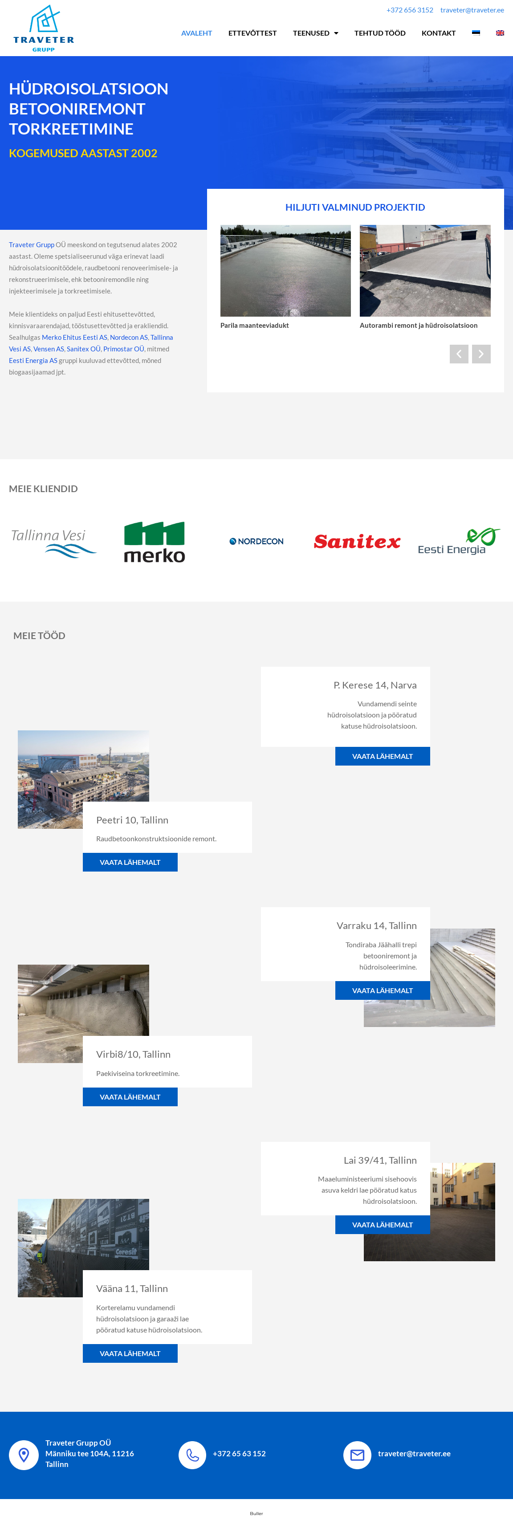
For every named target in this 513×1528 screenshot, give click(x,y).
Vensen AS (48, 349)
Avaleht (196, 33)
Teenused (315, 33)
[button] (459, 354)
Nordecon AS (129, 337)
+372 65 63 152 (239, 1453)
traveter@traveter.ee (414, 1453)
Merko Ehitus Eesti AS (74, 337)
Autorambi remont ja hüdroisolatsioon (419, 325)
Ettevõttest (252, 33)
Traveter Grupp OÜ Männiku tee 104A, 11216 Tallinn (89, 1453)
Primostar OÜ (123, 349)
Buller (256, 1513)
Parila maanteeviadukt (254, 325)
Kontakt (439, 33)
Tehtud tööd (380, 33)
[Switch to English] (500, 33)
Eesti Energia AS (33, 360)
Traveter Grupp (31, 244)
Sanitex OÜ (84, 349)
